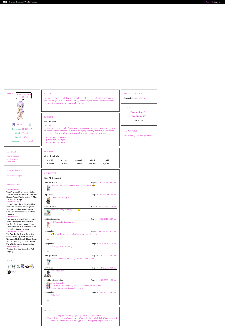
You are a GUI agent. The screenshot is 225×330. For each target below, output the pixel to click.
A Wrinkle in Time (28, 226)
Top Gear (10, 214)
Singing (9, 251)
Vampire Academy (14, 219)
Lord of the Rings (14, 199)
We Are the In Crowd (15, 234)
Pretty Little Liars (14, 204)
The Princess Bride (14, 192)
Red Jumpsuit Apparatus (22, 244)
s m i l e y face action (54, 280)
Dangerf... (79, 160)
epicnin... (107, 163)
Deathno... (93, 163)
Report (94, 182)
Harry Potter (29, 192)
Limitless (33, 194)
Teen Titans (30, 212)
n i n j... (93, 160)
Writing (9, 249)
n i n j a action (51, 182)
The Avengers (24, 197)
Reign (9, 209)
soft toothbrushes (52, 219)
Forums (19, 2)
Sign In (217, 2)
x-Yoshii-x (49, 268)
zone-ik (79, 163)
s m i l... (107, 160)
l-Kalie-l (51, 163)
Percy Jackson (22, 229)
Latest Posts (139, 120)
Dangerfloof (50, 231)
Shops (12, 2)
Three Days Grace (20, 241)
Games (34, 2)
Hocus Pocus (12, 197)
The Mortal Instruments (17, 194)
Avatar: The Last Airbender (20, 210)
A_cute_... (64, 160)
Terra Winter (50, 207)
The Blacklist (29, 204)
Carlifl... (51, 160)
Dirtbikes (26, 249)
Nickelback (20, 239)
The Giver (10, 229)
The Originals (27, 207)
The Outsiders (12, 226)
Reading (17, 249)
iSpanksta (49, 194)
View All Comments (53, 178)
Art (32, 249)
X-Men (34, 197)
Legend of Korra (19, 209)
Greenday (15, 236)
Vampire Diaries (13, 207)
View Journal (50, 122)
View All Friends (51, 156)
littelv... (65, 163)
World (27, 2)
